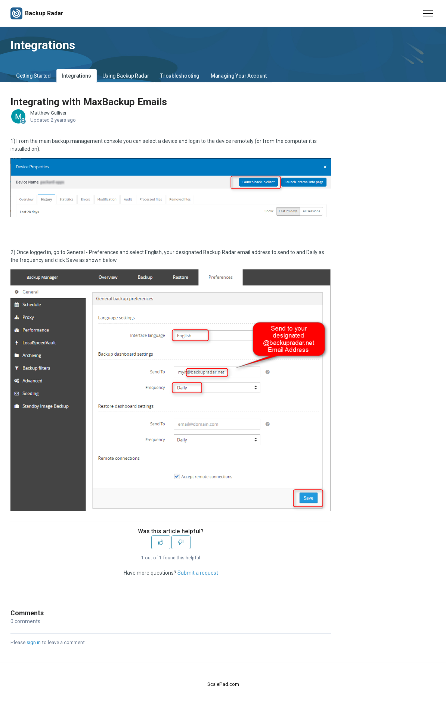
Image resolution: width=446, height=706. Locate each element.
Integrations (76, 76)
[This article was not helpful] (181, 542)
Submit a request (197, 573)
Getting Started (33, 76)
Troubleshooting (179, 76)
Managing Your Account (239, 76)
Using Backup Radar (125, 76)
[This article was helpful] (160, 542)
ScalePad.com (223, 684)
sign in (34, 642)
